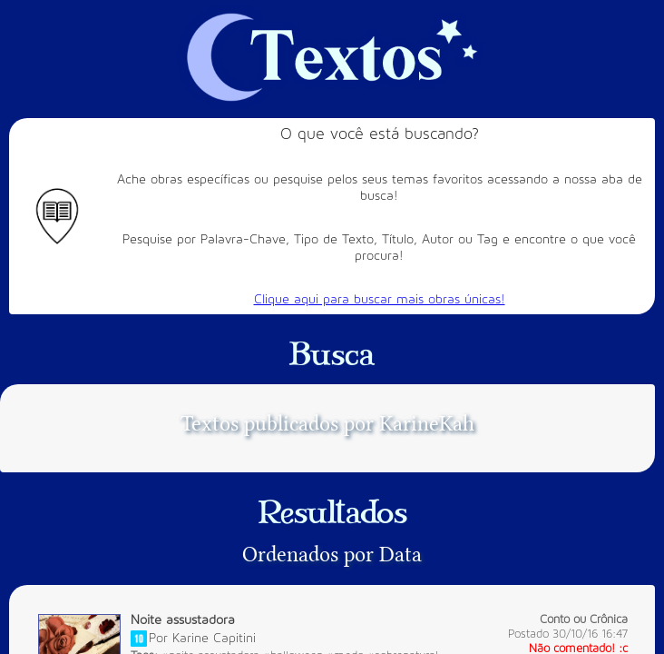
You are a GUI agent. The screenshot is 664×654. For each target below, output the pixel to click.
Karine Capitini (214, 637)
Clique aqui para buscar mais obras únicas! (379, 299)
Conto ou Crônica (584, 619)
